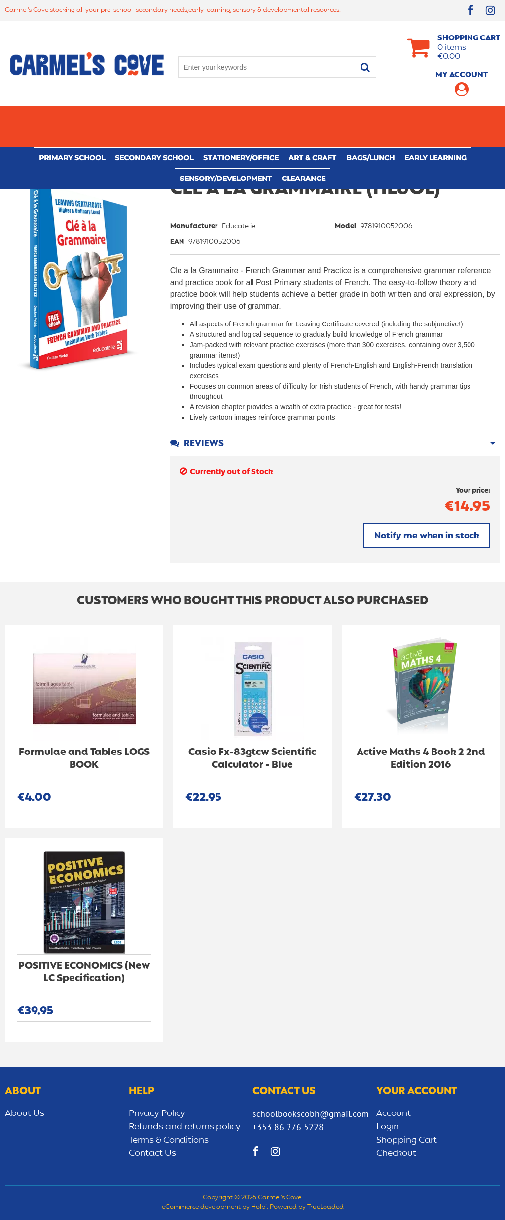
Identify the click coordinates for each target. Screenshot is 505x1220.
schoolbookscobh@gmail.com (310, 1113)
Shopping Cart (406, 1140)
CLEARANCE (303, 137)
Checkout (396, 1153)
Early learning (435, 116)
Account (393, 1113)
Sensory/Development (226, 137)
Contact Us (152, 1153)
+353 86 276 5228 (288, 1127)
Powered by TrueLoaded (307, 1207)
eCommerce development (201, 1207)
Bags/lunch (370, 116)
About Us (24, 1113)
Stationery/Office (241, 116)
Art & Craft (312, 116)
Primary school (72, 116)
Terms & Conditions (169, 1140)
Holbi (259, 1207)
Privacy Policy (157, 1113)
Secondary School (154, 116)
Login (387, 1127)
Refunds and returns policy (185, 1127)
